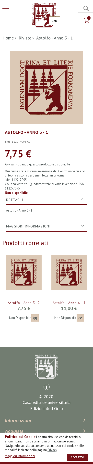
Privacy (52, 450)
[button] (35, 284)
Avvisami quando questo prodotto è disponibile (37, 131)
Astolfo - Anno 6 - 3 (69, 269)
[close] (87, 457)
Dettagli (14, 166)
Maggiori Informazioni (28, 193)
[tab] (46, 166)
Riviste (25, 38)
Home (8, 38)
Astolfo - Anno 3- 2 (24, 269)
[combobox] (54, 20)
